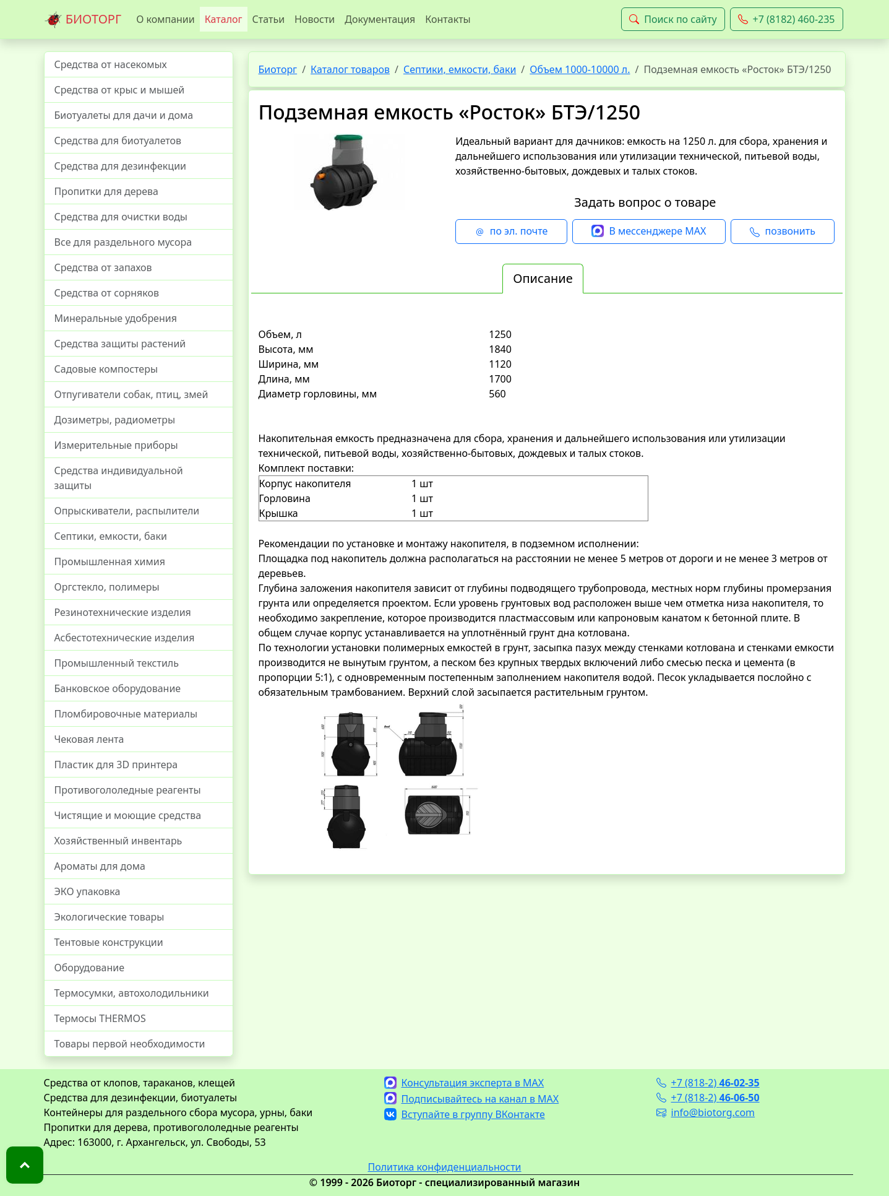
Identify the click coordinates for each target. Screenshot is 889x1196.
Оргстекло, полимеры (107, 587)
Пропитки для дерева (106, 191)
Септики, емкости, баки (110, 536)
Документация (380, 19)
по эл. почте (511, 231)
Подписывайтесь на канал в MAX (471, 1099)
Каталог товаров (350, 69)
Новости (314, 19)
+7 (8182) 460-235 (786, 19)
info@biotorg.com (705, 1112)
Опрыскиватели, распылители (127, 511)
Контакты (447, 19)
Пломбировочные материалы (126, 714)
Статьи (268, 19)
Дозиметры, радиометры (115, 420)
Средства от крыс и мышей (119, 90)
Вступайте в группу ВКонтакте (464, 1114)
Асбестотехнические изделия (124, 637)
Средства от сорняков (106, 293)
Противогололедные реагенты (127, 790)
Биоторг (278, 69)
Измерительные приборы (116, 445)
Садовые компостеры (106, 369)
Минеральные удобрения (115, 318)
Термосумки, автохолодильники (131, 993)
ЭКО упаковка (87, 891)
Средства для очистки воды (121, 216)
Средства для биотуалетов (118, 140)
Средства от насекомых (110, 64)
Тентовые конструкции (108, 942)
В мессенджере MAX (648, 231)
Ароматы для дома (100, 866)
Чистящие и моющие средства (128, 815)
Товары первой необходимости (129, 1044)
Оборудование (89, 967)
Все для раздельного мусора (123, 242)
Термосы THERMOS (100, 1018)
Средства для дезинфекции (120, 166)
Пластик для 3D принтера (116, 764)
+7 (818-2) (708, 1083)
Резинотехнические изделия (122, 612)
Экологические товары (109, 917)
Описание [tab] (542, 278)
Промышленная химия (109, 561)
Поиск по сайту (672, 19)
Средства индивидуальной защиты (118, 478)
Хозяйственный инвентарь (118, 840)
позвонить (782, 231)
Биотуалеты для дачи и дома (124, 115)
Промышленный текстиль (116, 663)
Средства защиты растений (120, 343)
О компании (165, 19)
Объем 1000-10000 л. (580, 69)
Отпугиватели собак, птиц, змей (131, 394)
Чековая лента (89, 739)
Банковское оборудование (117, 688)
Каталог (224, 19)
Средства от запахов (103, 267)
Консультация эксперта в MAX (464, 1083)
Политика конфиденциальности (444, 1167)
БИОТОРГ (83, 20)
